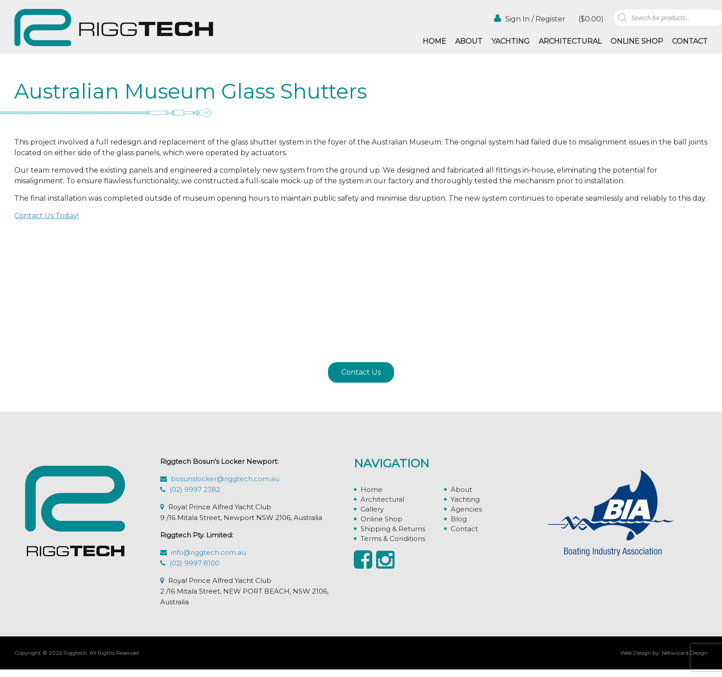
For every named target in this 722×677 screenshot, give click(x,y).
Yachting (510, 41)
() (590, 19)
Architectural (570, 41)
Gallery (372, 509)
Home (434, 41)
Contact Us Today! (46, 215)
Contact (690, 41)
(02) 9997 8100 (195, 563)
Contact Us (361, 372)
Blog (459, 519)
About (468, 41)
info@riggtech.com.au (208, 552)
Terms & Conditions (393, 538)
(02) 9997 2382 (195, 489)
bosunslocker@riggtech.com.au (225, 479)
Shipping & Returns (393, 528)
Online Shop (636, 41)
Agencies (466, 509)
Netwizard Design (685, 652)
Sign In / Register (529, 18)
